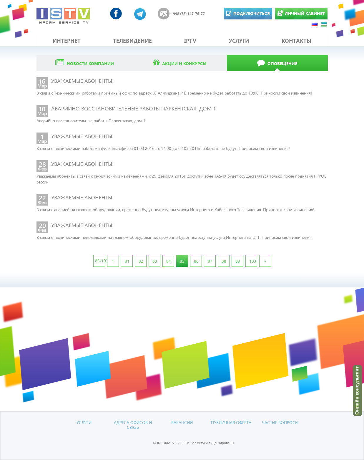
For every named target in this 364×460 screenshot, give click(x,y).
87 (210, 261)
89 (237, 261)
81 (127, 261)
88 (224, 261)
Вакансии (182, 422)
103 (252, 261)
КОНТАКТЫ (296, 40)
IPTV (190, 40)
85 (182, 261)
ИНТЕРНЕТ (67, 40)
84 (168, 261)
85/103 (100, 261)
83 (154, 261)
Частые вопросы (280, 422)
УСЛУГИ (239, 40)
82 (141, 261)
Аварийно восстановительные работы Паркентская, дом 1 (90, 120)
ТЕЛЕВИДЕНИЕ (132, 40)
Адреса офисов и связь (133, 425)
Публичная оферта (231, 422)
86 (196, 261)
